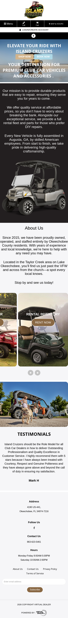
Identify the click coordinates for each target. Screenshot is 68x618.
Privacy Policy (50, 569)
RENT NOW (43, 322)
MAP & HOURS (56, 24)
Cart (37, 24)
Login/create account (33, 30)
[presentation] (30, 372)
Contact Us (33, 569)
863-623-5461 (34, 542)
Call (23, 24)
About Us (18, 569)
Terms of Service (35, 573)
